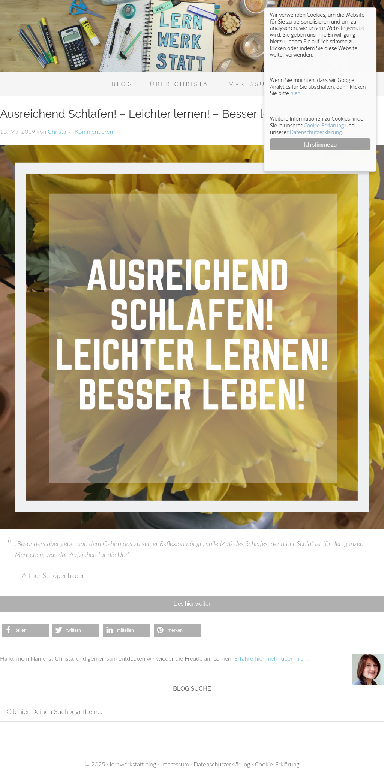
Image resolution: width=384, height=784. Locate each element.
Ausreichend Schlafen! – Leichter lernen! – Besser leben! (146, 113)
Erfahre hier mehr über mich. (271, 658)
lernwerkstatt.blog (133, 764)
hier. (296, 95)
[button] (25, 630)
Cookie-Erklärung (277, 764)
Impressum (175, 764)
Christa (57, 131)
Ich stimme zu (320, 146)
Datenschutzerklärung (222, 764)
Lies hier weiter (192, 604)
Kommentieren (93, 131)
